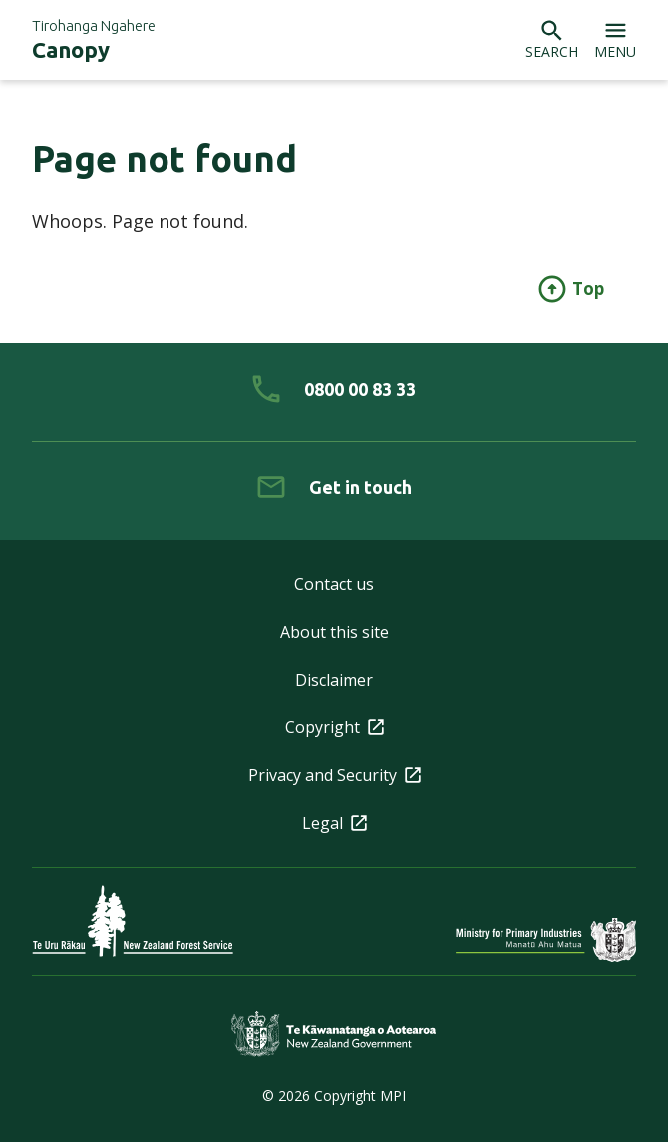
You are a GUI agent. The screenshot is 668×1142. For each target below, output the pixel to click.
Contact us (334, 584)
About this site (334, 632)
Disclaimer (334, 680)
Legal (334, 823)
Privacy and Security (334, 775)
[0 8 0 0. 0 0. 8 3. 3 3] (334, 389)
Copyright (334, 727)
